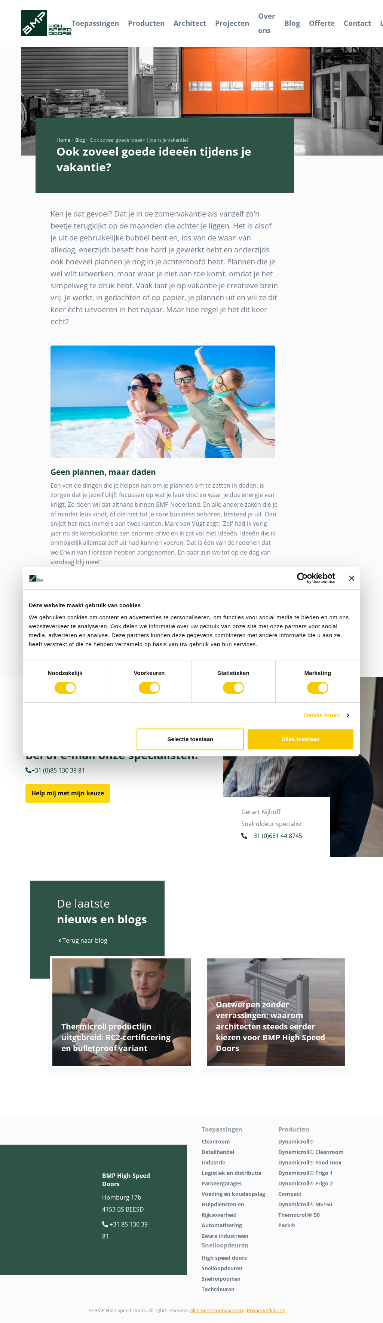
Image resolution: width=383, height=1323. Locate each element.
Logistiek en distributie (231, 1172)
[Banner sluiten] (351, 578)
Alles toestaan (301, 739)
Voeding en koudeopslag (233, 1193)
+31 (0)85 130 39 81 (55, 770)
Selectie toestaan (191, 739)
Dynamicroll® (296, 1141)
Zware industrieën (225, 1235)
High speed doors (224, 1257)
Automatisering (222, 1225)
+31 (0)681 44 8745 (271, 837)
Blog (292, 23)
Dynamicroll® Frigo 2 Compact (305, 1188)
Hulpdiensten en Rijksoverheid (223, 1209)
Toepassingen (95, 23)
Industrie (213, 1162)
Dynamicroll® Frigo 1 (305, 1172)
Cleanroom (216, 1141)
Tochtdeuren (218, 1289)
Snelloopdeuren (222, 1268)
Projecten (232, 23)
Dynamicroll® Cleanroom (311, 1151)
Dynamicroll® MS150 (305, 1204)
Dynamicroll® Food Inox (309, 1162)
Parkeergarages (222, 1183)
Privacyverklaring (266, 1310)
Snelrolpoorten (221, 1278)
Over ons (266, 23)
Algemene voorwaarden (216, 1310)
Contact (357, 23)
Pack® (286, 1225)
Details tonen (322, 715)
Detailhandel (218, 1151)
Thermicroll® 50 (299, 1214)
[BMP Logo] (46, 23)
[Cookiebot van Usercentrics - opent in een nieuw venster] (302, 578)
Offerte (322, 23)
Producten (146, 23)
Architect (190, 23)
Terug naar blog (82, 940)
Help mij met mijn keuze (67, 793)
